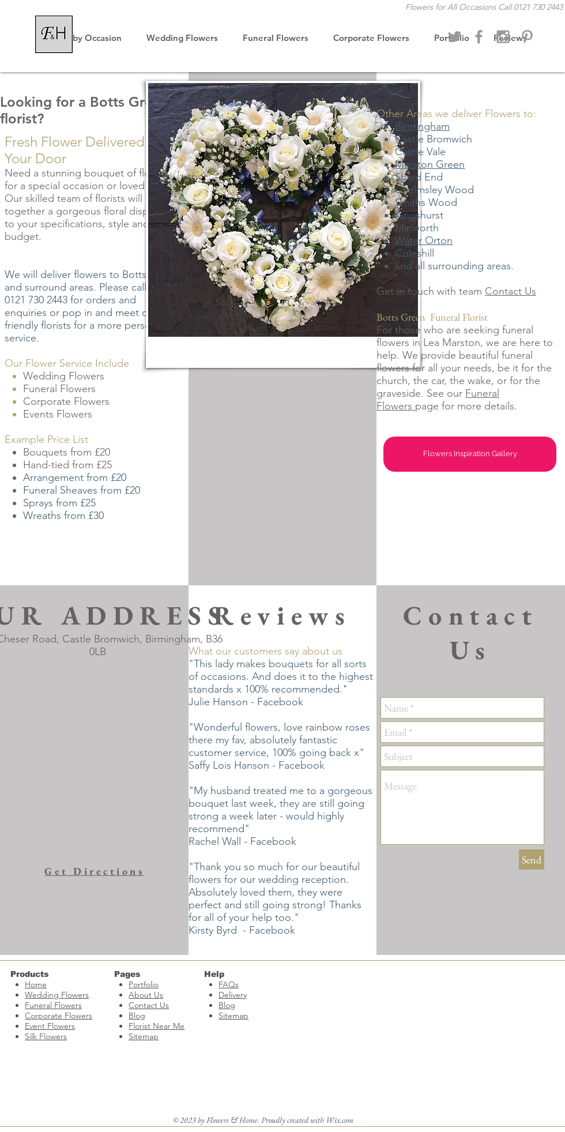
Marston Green (430, 164)
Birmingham (422, 126)
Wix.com (339, 1120)
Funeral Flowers (53, 1005)
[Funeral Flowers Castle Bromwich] (527, 37)
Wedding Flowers (57, 995)
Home (36, 984)
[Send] (531, 859)
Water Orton (424, 240)
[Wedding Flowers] (503, 37)
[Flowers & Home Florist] (455, 37)
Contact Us (510, 291)
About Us (146, 995)
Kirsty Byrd (213, 930)
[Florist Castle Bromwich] (479, 37)
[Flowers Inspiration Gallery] (469, 454)
